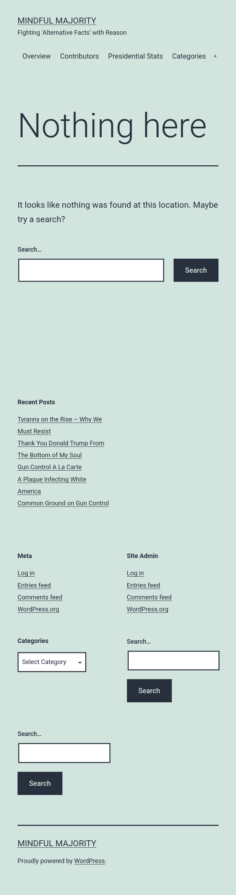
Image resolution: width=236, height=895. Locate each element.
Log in (26, 573)
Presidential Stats (135, 56)
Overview (36, 56)
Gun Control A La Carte (50, 467)
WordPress (89, 860)
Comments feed (40, 597)
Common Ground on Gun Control (63, 503)
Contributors (79, 56)
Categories (189, 56)
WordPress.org (38, 609)
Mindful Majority (57, 21)
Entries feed (34, 585)
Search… (30, 249)
